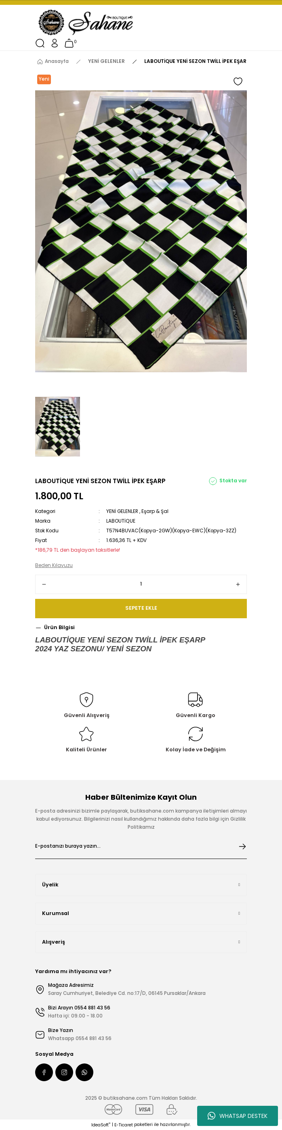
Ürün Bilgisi (59, 627)
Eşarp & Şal (154, 511)
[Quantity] (141, 584)
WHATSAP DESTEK (237, 1115)
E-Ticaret (123, 1125)
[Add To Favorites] (237, 81)
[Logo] (86, 22)
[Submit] (242, 846)
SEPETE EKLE (141, 608)
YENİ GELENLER (122, 511)
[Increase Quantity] (238, 584)
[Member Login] (54, 43)
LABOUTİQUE (120, 521)
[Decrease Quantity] (44, 584)
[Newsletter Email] (141, 846)
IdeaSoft (100, 1125)
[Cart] (69, 43)
